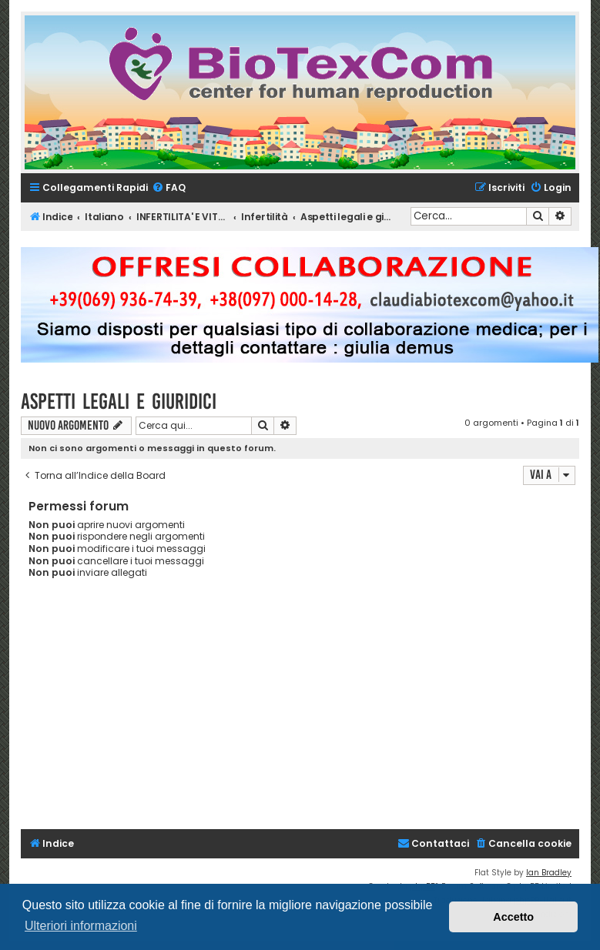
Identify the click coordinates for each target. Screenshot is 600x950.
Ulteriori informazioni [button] (81, 925)
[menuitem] (169, 188)
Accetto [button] (513, 917)
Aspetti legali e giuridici (118, 401)
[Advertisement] (310, 713)
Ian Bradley (549, 872)
